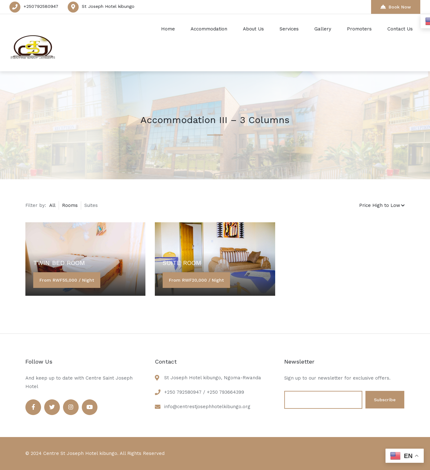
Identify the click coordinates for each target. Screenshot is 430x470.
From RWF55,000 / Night (66, 280)
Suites (91, 205)
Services (289, 29)
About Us (253, 29)
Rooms (70, 205)
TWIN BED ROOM (59, 263)
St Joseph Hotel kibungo (108, 6)
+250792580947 (41, 6)
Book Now (395, 6)
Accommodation (209, 29)
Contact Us (400, 29)
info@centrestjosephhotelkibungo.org (207, 406)
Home (168, 29)
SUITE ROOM (182, 263)
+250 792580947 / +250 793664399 (204, 392)
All (52, 205)
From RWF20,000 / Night (196, 280)
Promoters (359, 29)
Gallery (322, 29)
